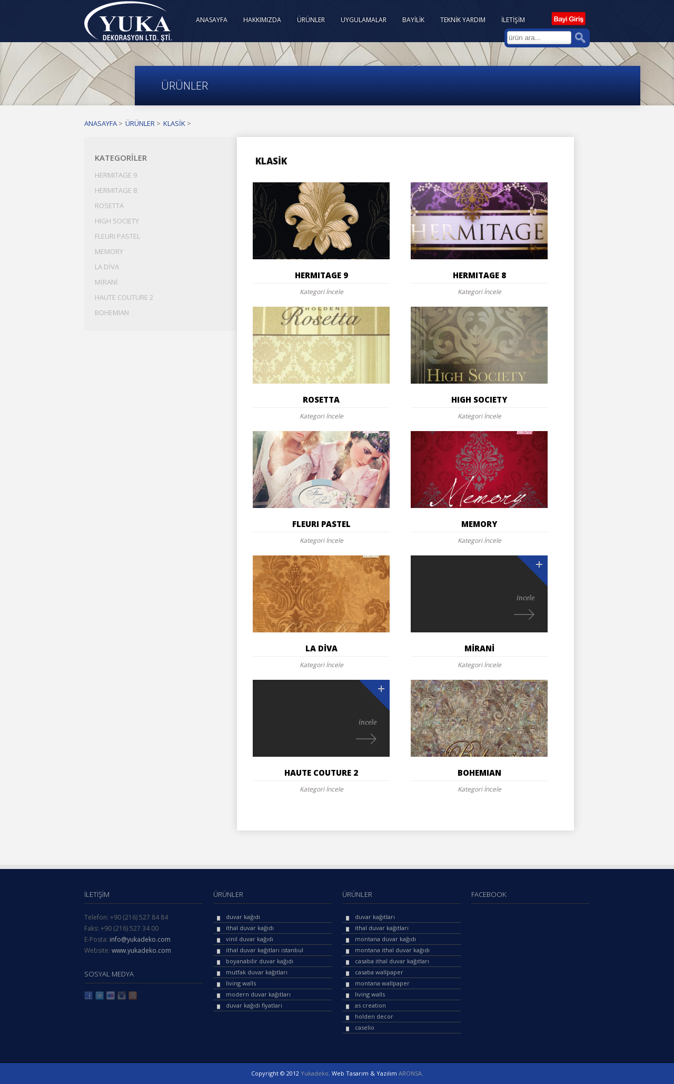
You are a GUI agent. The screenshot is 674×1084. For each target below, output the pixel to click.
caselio (364, 1027)
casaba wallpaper (379, 972)
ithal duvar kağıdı (250, 928)
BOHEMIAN (112, 312)
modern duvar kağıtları (258, 994)
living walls (241, 983)
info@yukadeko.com (140, 939)
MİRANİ (106, 282)
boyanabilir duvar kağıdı (259, 961)
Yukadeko (315, 1073)
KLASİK (174, 123)
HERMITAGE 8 (116, 190)
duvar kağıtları (375, 917)
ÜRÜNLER (311, 19)
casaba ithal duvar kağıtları (392, 961)
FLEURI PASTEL (117, 236)
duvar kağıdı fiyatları (254, 1005)
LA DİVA (107, 266)
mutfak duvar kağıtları (257, 972)
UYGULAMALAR (363, 19)
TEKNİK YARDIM (462, 19)
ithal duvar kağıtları (382, 928)
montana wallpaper (382, 983)
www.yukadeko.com (141, 950)
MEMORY (109, 251)
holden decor (374, 1016)
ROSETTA (109, 205)
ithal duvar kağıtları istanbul (264, 950)
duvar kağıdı (243, 917)
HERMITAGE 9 (116, 175)
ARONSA (410, 1073)
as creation (370, 1005)
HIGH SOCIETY (117, 221)
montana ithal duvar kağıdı (392, 950)
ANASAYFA (211, 19)
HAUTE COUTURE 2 (124, 297)
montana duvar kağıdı (385, 939)
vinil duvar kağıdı (249, 939)
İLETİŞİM (513, 19)
